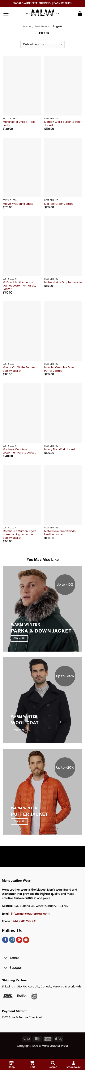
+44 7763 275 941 (24, 921)
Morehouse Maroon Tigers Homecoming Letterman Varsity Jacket (19, 535)
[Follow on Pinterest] (19, 940)
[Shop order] (42, 44)
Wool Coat (25, 722)
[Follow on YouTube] (26, 940)
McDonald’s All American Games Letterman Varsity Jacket (19, 286)
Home (27, 26)
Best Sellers (42, 26)
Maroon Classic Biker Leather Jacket (63, 123)
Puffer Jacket (29, 814)
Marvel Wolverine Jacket (19, 204)
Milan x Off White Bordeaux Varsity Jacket (20, 369)
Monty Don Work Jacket (59, 449)
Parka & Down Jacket (41, 631)
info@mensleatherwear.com (30, 914)
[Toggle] (5, 958)
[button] (6, 13)
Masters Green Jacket (58, 204)
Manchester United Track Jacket (19, 123)
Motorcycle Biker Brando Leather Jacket (60, 533)
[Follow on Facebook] (5, 940)
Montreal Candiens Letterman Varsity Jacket (19, 451)
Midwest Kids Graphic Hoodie (63, 282)
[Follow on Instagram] (12, 940)
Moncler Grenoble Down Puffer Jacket (59, 369)
